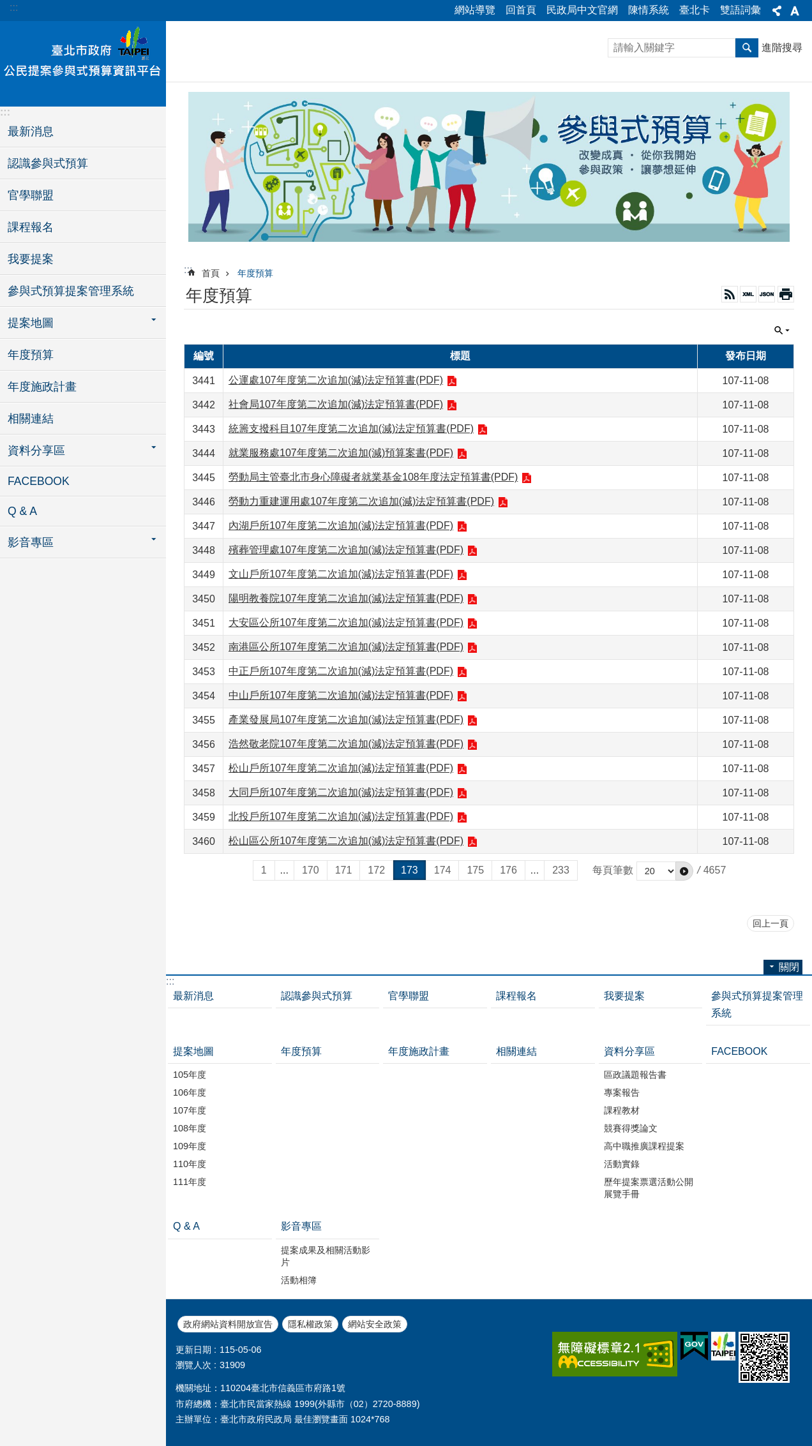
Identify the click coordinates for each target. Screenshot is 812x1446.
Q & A (22, 511)
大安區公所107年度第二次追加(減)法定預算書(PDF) (346, 622)
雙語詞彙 (740, 9)
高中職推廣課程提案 (644, 1146)
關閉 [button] (777, 11)
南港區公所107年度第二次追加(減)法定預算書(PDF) (346, 646)
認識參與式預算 (48, 163)
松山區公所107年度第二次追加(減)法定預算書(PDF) (346, 840)
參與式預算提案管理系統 (71, 291)
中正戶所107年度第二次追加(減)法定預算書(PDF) (341, 671)
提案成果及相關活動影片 (325, 1256)
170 (310, 870)
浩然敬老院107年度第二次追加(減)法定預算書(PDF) (346, 743)
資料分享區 (629, 1051)
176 (508, 870)
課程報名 (31, 227)
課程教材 (622, 1110)
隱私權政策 (310, 1324)
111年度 (189, 1182)
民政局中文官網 (582, 9)
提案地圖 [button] (31, 323)
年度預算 (31, 354)
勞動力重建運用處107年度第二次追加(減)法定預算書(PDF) (361, 501)
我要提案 (31, 259)
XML (748, 294)
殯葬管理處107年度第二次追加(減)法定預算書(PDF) (346, 549)
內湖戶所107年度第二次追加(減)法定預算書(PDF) (341, 525)
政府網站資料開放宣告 (228, 1324)
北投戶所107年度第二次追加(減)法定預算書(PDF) (341, 816)
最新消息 (31, 131)
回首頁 (521, 9)
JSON (766, 294)
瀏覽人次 (193, 1365)
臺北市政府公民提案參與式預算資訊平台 (83, 62)
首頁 (211, 273)
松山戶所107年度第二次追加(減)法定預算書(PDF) (341, 768)
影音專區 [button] (31, 542)
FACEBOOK (39, 481)
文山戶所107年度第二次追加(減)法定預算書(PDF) (341, 574)
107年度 (189, 1110)
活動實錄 (622, 1164)
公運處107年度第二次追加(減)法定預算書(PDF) (336, 380)
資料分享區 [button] (36, 450)
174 (442, 870)
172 (376, 870)
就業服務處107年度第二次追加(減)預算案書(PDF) (341, 452)
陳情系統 (648, 9)
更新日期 (193, 1350)
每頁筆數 (612, 870)
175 (475, 870)
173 (409, 870)
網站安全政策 (375, 1324)
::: (14, 7)
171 (343, 870)
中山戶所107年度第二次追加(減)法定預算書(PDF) (341, 695)
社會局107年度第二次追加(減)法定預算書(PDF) (336, 404)
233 (560, 870)
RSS (729, 294)
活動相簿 (299, 1280)
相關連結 (31, 418)
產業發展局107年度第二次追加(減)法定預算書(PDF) (346, 719)
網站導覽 (475, 9)
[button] (684, 871)
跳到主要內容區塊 (6, 6)
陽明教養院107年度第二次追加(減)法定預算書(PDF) (346, 598)
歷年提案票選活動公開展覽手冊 (648, 1188)
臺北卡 (694, 9)
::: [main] (188, 269)
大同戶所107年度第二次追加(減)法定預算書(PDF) (341, 792)
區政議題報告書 (635, 1075)
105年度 (189, 1075)
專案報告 (622, 1092)
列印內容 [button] (786, 294)
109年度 (189, 1146)
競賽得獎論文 (631, 1128)
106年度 (189, 1092)
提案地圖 (193, 1051)
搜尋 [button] (746, 47)
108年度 (189, 1128)
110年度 (189, 1164)
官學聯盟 (31, 195)
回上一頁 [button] (770, 923)
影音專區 (301, 1226)
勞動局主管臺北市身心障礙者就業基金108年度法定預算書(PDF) (373, 477)
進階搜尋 (782, 47)
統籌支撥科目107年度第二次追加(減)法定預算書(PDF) (351, 428)
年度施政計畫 (42, 386)
